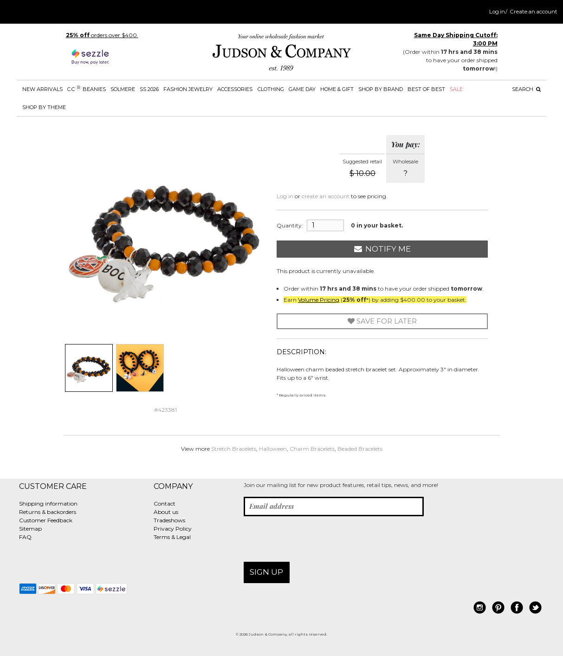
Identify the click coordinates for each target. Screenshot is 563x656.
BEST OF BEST (426, 89)
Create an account (533, 11)
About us (166, 511)
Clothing (271, 89)
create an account (325, 196)
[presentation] (314, 539)
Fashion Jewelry (188, 89)
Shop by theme (44, 107)
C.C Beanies (86, 88)
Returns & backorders (47, 511)
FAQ (25, 536)
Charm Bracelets (312, 448)
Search (526, 89)
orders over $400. (102, 35)
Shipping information (48, 503)
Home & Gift (337, 89)
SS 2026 (149, 89)
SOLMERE (122, 89)
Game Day (302, 89)
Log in (497, 11)
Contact (164, 503)
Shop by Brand (380, 89)
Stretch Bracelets (233, 448)
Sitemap (30, 528)
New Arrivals (42, 89)
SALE (456, 89)
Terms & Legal (172, 536)
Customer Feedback (45, 520)
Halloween (273, 448)
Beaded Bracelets (359, 448)
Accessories (234, 89)
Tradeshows (169, 520)
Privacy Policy (173, 528)
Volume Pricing (318, 299)
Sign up (266, 572)
